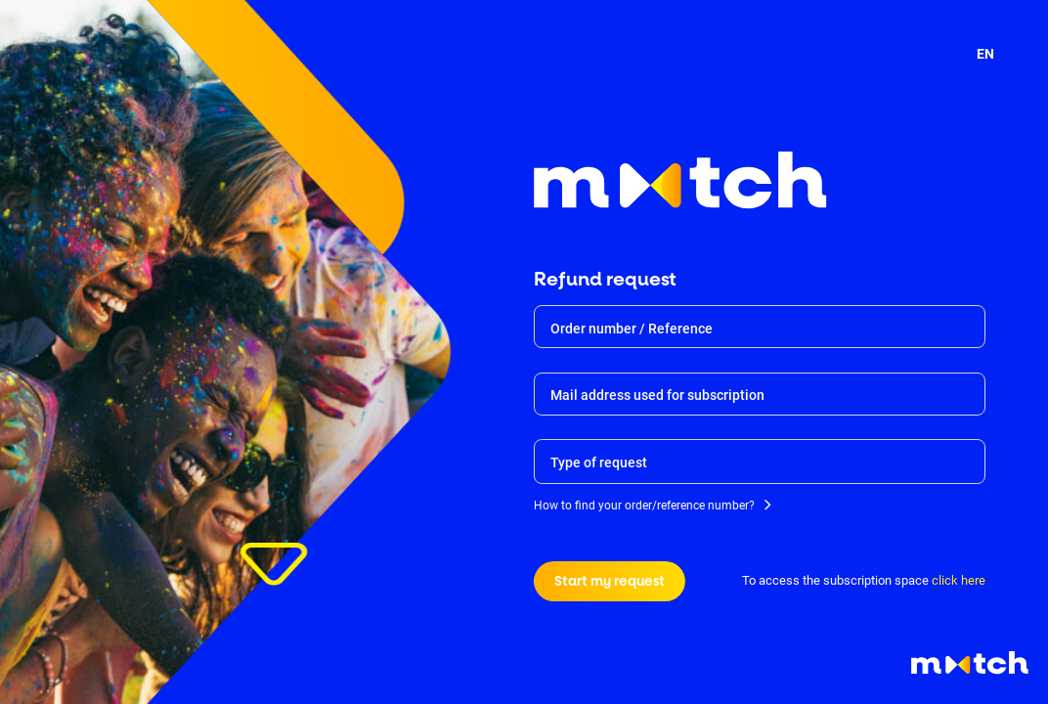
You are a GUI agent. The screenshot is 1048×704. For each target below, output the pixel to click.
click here (958, 580)
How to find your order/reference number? (644, 507)
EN (985, 54)
